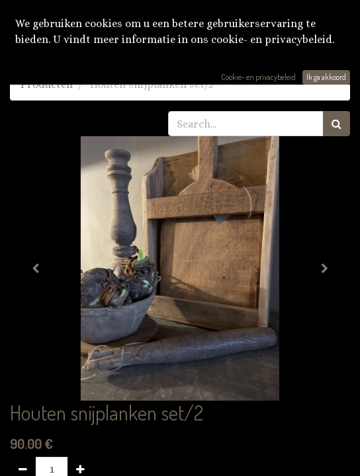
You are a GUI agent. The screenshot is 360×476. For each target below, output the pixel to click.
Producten (47, 84)
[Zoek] (336, 123)
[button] (35, 268)
